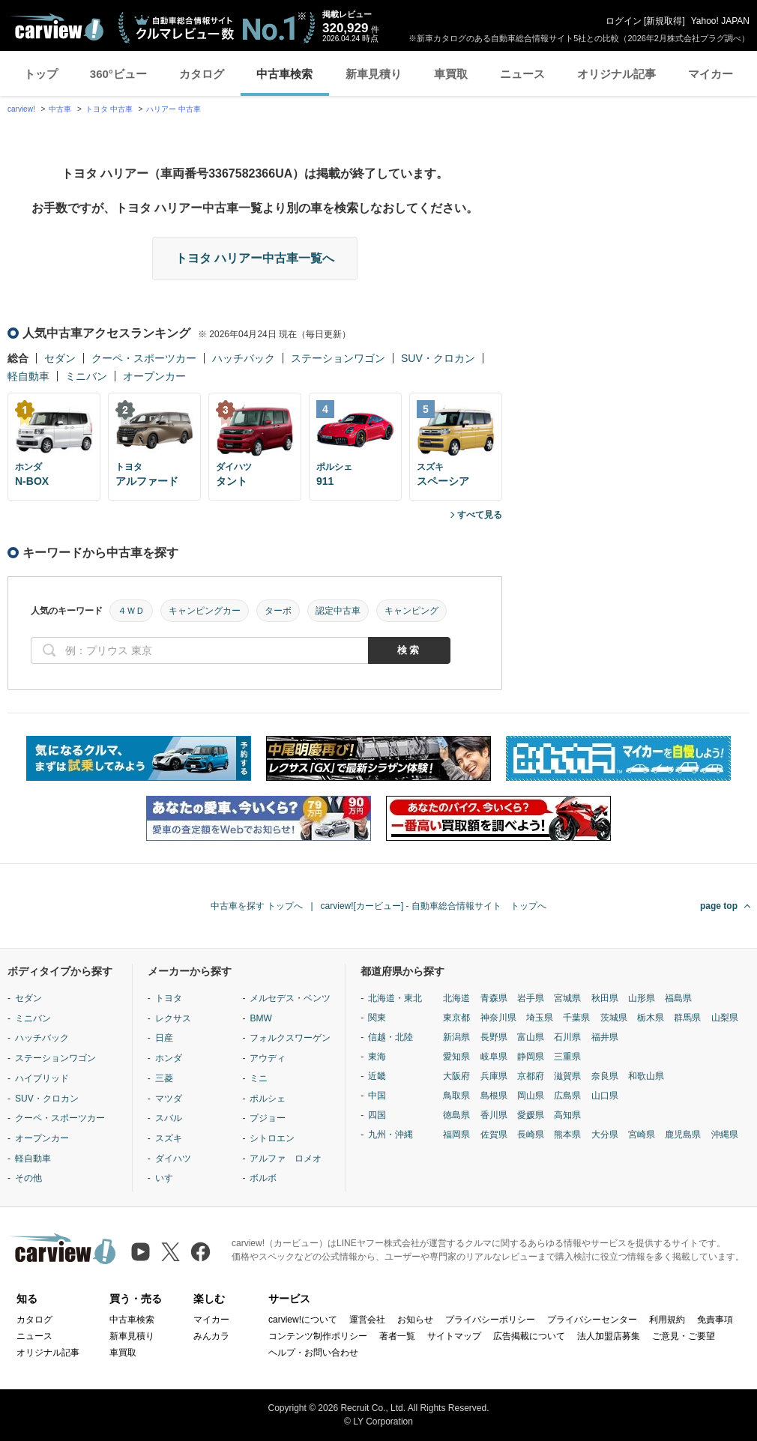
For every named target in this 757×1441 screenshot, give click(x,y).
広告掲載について (529, 1336)
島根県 (493, 1095)
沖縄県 (724, 1134)
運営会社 (367, 1319)
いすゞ (168, 1178)
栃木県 (650, 1017)
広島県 (567, 1095)
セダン (60, 358)
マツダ (168, 1098)
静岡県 (530, 1056)
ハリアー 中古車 (173, 109)
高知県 (567, 1115)
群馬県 (687, 1017)
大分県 (604, 1134)
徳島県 (456, 1115)
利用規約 (667, 1319)
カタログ (201, 73)
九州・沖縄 (390, 1134)
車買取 (451, 73)
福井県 (604, 1037)
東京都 (456, 1017)
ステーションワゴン (338, 358)
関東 (377, 1017)
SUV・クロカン (438, 358)
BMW (260, 1018)
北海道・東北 (395, 998)
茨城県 (613, 1017)
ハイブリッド (42, 1078)
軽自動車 (28, 376)
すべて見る (479, 515)
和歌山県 (646, 1076)
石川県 (567, 1037)
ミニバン (86, 376)
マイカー (710, 73)
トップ (41, 73)
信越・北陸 (390, 1037)
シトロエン (272, 1138)
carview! (21, 109)
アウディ (268, 1058)
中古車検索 (284, 73)
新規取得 (664, 21)
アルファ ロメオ (286, 1158)
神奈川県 (498, 1017)
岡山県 (530, 1095)
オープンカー (154, 376)
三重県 (567, 1056)
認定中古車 (338, 610)
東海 (377, 1056)
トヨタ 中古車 (109, 109)
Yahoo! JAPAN (720, 21)
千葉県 (576, 1017)
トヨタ (168, 998)
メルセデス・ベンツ (290, 998)
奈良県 (604, 1076)
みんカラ (211, 1336)
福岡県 (456, 1134)
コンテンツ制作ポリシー (317, 1336)
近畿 (377, 1076)
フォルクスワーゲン (290, 1038)
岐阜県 (493, 1056)
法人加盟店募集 (608, 1336)
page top (719, 905)
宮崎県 (641, 1134)
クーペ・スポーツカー (143, 358)
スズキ (168, 1138)
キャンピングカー (205, 610)
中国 (377, 1095)
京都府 (530, 1076)
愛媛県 (530, 1115)
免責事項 (715, 1319)
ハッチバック (243, 358)
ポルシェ (268, 1098)
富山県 (530, 1037)
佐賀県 (493, 1134)
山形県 (641, 998)
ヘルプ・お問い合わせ (313, 1352)
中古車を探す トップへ (257, 905)
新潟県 (456, 1037)
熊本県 (567, 1134)
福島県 (678, 998)
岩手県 (530, 998)
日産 (164, 1038)
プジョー (268, 1118)
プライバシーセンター (592, 1319)
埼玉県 (539, 1017)
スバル (168, 1118)
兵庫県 (493, 1076)
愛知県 (456, 1056)
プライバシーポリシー (490, 1319)
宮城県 (567, 998)
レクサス (173, 1018)
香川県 (493, 1115)
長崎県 (530, 1134)
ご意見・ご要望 (683, 1336)
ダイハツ (173, 1158)
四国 (377, 1115)
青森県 (493, 998)
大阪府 (456, 1076)
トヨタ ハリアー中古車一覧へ (254, 258)
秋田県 (604, 998)
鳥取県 (456, 1095)
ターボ (278, 610)
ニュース (522, 73)
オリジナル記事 (616, 73)
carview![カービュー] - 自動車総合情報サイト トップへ (433, 905)
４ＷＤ (131, 610)
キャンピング (411, 610)
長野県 (493, 1037)
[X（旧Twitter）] (170, 1251)
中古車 (60, 109)
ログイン (624, 21)
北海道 (456, 998)
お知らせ (415, 1319)
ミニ (259, 1078)
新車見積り (374, 73)
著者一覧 (397, 1336)
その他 (28, 1178)
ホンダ (168, 1058)
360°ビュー (118, 73)
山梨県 (724, 1017)
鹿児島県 (683, 1134)
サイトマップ (454, 1336)
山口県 (604, 1095)
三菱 (164, 1078)
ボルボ (263, 1178)
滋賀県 (567, 1076)
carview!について (302, 1319)
